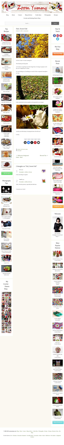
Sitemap (49, 431)
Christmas (15, 435)
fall (21, 149)
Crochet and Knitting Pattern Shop (32, 18)
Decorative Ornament (21, 435)
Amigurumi (58, 435)
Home (40, 435)
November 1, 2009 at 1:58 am (25, 172)
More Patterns (58, 422)
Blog (7, 15)
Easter (43, 435)
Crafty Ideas (38, 15)
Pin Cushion (53, 435)
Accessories (36, 435)
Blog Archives (28, 15)
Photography (48, 15)
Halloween (48, 435)
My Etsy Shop (58, 53)
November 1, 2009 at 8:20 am (25, 181)
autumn (18, 149)
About (13, 15)
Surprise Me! (58, 206)
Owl (11, 435)
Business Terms (55, 431)
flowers (23, 149)
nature (26, 149)
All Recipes (7, 173)
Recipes (56, 15)
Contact (20, 15)
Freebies (32, 437)
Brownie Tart (43, 155)
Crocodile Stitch (30, 435)
